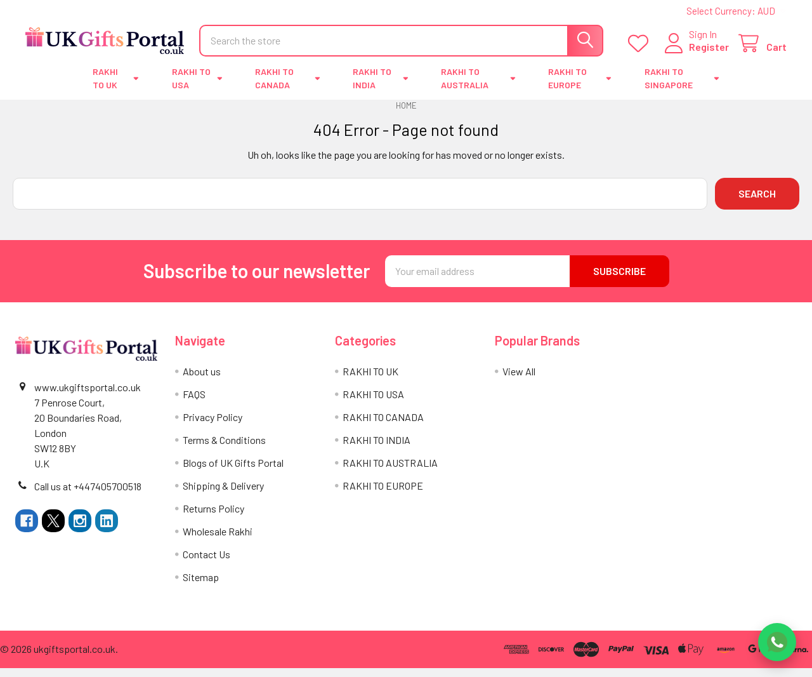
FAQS (194, 403)
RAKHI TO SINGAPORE (682, 87)
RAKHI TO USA (197, 87)
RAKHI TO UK (116, 87)
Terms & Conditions (224, 449)
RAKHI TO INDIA (380, 87)
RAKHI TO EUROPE (580, 87)
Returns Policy (213, 517)
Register (709, 52)
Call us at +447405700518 (87, 495)
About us (202, 380)
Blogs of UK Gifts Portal (233, 472)
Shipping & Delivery (223, 494)
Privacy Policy (212, 426)
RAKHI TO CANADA (287, 87)
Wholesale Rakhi (217, 540)
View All (518, 380)
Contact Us (206, 563)
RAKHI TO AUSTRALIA (478, 87)
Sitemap (201, 586)
